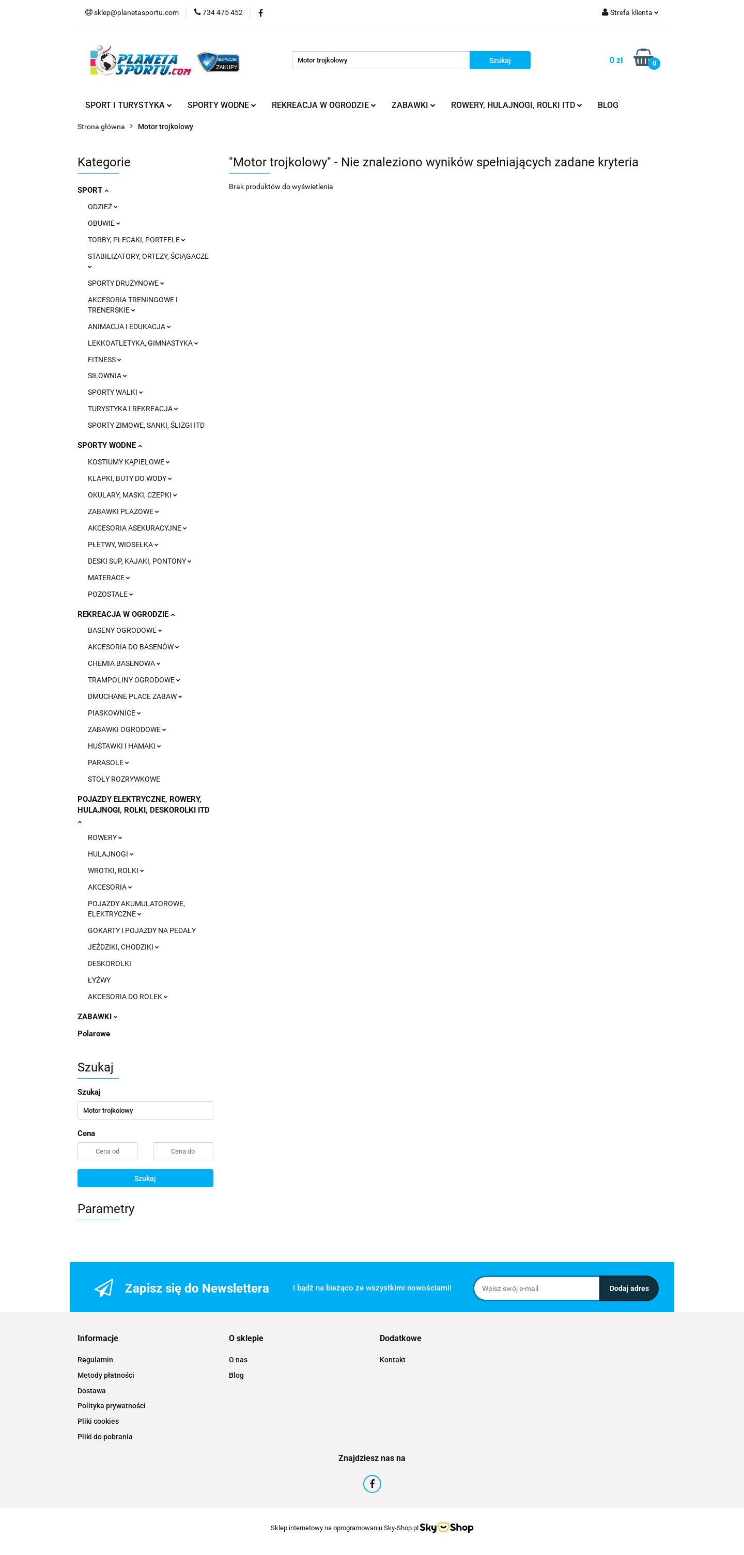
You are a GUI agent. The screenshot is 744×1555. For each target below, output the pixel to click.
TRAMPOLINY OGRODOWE (134, 680)
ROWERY (105, 837)
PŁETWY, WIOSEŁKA (123, 544)
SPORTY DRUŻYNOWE (126, 283)
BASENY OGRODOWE (125, 630)
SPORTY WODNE (222, 105)
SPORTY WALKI (115, 392)
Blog (236, 1375)
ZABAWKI (414, 105)
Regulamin (95, 1360)
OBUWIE (104, 223)
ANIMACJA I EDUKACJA (129, 326)
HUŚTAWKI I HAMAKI (124, 746)
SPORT (93, 190)
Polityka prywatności (112, 1406)
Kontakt (393, 1360)
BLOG (608, 105)
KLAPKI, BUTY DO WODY (130, 478)
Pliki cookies (98, 1421)
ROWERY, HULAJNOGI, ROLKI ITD (516, 105)
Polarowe (94, 1033)
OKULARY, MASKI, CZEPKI (132, 495)
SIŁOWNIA (107, 375)
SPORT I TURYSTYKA (128, 105)
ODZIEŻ (103, 207)
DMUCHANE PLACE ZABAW (135, 696)
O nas (238, 1360)
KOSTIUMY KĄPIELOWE (129, 462)
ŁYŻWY (99, 980)
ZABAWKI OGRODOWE (127, 729)
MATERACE (109, 577)
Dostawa (92, 1391)
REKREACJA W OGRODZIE (324, 105)
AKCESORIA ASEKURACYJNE (137, 528)
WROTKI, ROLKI (116, 870)
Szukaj (145, 1178)
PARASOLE (108, 762)
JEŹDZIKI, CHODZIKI (123, 947)
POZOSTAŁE (110, 594)
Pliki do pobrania (105, 1437)
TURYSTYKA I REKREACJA (133, 409)
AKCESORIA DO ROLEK (128, 996)
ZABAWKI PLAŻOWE (123, 511)
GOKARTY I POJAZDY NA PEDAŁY (142, 930)
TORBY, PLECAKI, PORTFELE (136, 240)
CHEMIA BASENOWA (124, 663)
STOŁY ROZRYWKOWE (124, 779)
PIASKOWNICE (114, 713)
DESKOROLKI (109, 963)
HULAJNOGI (111, 854)
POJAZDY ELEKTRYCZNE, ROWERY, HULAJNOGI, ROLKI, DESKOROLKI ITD (144, 810)
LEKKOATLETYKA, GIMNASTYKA (143, 343)
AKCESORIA (110, 887)
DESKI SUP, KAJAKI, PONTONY (140, 561)
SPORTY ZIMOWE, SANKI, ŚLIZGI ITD (146, 425)
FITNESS (104, 359)
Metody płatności (106, 1375)
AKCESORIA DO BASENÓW (133, 647)
